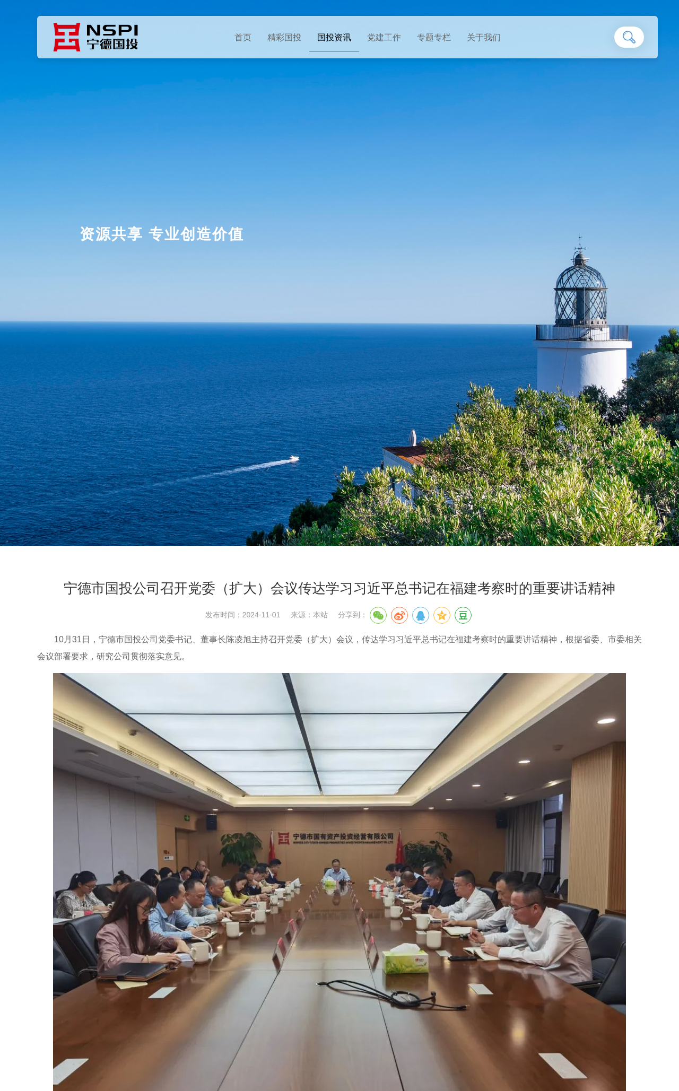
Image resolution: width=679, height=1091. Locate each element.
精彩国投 (284, 37)
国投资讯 (334, 37)
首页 (242, 37)
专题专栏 (434, 37)
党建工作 (384, 37)
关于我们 (484, 37)
